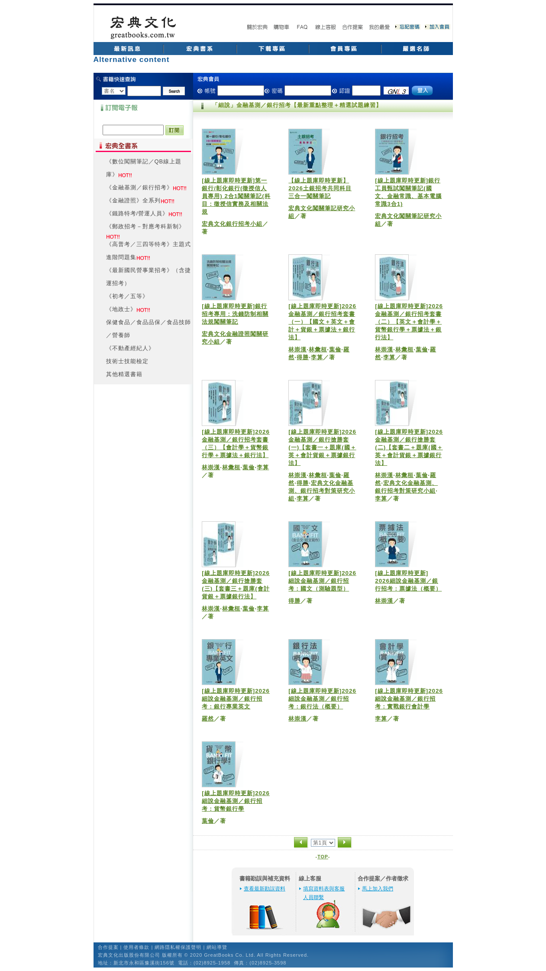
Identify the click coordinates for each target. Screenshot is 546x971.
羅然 (208, 718)
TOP (322, 856)
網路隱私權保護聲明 (178, 947)
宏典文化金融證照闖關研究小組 (235, 338)
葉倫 (335, 349)
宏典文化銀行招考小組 (232, 224)
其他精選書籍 (124, 374)
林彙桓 (318, 349)
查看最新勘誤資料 (264, 889)
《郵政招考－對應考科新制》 (145, 226)
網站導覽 (217, 947)
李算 (317, 357)
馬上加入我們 (377, 889)
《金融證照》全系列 (133, 200)
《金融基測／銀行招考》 (139, 187)
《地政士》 (121, 309)
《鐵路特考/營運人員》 (137, 213)
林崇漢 (297, 349)
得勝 (303, 357)
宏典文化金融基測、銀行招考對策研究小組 (321, 491)
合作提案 (108, 947)
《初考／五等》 (127, 296)
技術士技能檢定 (127, 361)
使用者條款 (136, 947)
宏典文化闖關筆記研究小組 (321, 212)
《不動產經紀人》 (130, 348)
